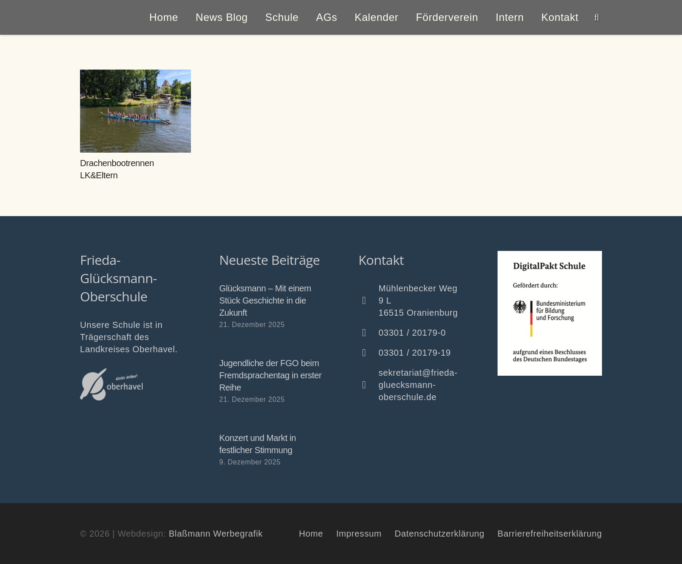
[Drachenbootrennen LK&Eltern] (135, 111)
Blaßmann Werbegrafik (216, 533)
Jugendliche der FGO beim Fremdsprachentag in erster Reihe (270, 375)
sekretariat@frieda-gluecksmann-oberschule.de (418, 385)
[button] (596, 17)
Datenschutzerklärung (439, 533)
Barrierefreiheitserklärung (550, 533)
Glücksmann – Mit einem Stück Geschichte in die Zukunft (265, 300)
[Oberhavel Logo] (111, 384)
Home (311, 533)
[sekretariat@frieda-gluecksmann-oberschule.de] (368, 385)
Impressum (358, 533)
